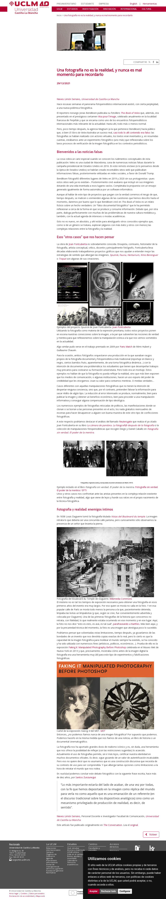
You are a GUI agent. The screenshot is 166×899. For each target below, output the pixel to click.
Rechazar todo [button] (108, 891)
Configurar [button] (124, 891)
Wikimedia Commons (121, 598)
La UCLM (51, 844)
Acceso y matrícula (76, 850)
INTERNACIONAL (129, 9)
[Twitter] (149, 62)
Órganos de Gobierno (51, 855)
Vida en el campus (75, 854)
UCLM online (73, 852)
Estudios (72, 844)
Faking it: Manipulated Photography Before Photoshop (97, 647)
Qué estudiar (73, 848)
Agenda (49, 858)
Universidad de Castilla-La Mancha (100, 99)
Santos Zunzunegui (86, 777)
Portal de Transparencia (52, 865)
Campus (49, 852)
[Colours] (152, 848)
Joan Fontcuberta (78, 244)
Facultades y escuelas (94, 849)
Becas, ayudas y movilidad (74, 857)
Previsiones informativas (52, 861)
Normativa (51, 872)
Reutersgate (125, 421)
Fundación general (54, 870)
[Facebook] (152, 62)
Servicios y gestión (54, 868)
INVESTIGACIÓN (90, 9)
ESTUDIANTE (87, 3)
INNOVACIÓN (109, 9)
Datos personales (36, 893)
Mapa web (40, 896)
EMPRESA (104, 3)
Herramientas (150, 3)
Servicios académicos (72, 863)
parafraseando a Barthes (126, 623)
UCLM (59, 9)
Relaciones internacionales (53, 849)
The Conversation (112, 825)
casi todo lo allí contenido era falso (131, 132)
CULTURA (146, 9)
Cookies (23, 893)
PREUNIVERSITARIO (66, 3)
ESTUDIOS (72, 9)
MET (103, 730)
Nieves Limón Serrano (68, 99)
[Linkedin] (156, 62)
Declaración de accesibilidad (21, 896)
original (134, 825)
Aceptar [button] (93, 891)
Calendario (72, 860)
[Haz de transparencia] (138, 848)
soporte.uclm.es (19, 859)
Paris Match (126, 346)
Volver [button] (151, 834)
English (133, 3)
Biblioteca (114, 850)
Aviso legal (13, 893)
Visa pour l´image (107, 116)
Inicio (59, 15)
